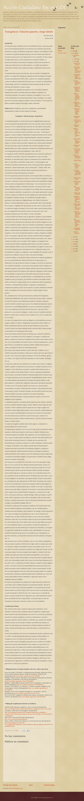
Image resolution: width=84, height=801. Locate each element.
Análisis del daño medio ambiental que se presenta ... (77, 214)
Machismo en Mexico (77, 146)
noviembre (76, 55)
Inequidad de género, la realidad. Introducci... (77, 89)
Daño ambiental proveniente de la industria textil (77, 223)
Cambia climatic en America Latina (77, 166)
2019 (74, 51)
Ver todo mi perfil (62, 53)
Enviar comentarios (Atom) (16, 788)
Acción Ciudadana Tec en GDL (35, 7)
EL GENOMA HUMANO (77, 229)
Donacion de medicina (77, 64)
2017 (74, 53)
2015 (74, 239)
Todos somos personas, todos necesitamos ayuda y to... (77, 69)
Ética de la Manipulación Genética (77, 157)
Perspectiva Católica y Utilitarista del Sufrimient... (77, 199)
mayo (75, 61)
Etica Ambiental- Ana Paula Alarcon (77, 188)
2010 (74, 251)
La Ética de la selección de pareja (77, 121)
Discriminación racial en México (77, 183)
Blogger (51, 797)
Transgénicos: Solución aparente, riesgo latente (29, 31)
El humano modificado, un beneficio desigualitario (77, 173)
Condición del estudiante (77, 193)
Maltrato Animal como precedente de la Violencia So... (77, 132)
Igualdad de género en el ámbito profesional (77, 104)
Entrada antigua (49, 785)
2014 (74, 241)
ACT (61, 50)
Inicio (30, 785)
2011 (74, 248)
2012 (74, 246)
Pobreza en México (76, 125)
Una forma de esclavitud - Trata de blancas (77, 151)
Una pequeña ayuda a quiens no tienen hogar (77, 76)
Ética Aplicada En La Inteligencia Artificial (77, 141)
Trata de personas (76, 232)
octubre (76, 59)
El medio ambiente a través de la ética (77, 82)
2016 (74, 237)
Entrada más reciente (10, 785)
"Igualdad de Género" (77, 117)
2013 (74, 244)
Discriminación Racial (77, 178)
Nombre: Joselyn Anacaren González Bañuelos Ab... (77, 97)
